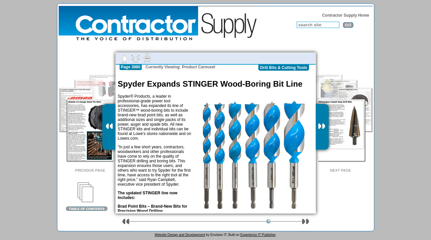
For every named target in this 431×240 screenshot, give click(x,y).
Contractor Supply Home (345, 15)
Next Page (340, 170)
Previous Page (90, 170)
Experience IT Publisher (257, 235)
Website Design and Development (180, 235)
